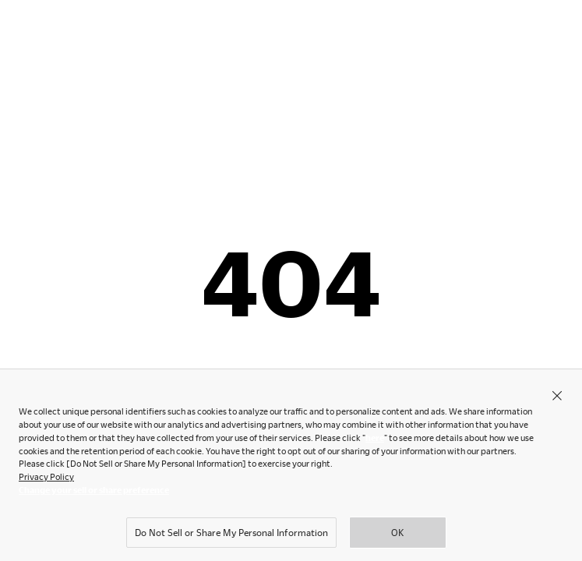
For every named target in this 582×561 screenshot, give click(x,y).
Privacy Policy (46, 480)
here (374, 441)
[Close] (557, 398)
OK (397, 535)
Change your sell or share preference (94, 493)
